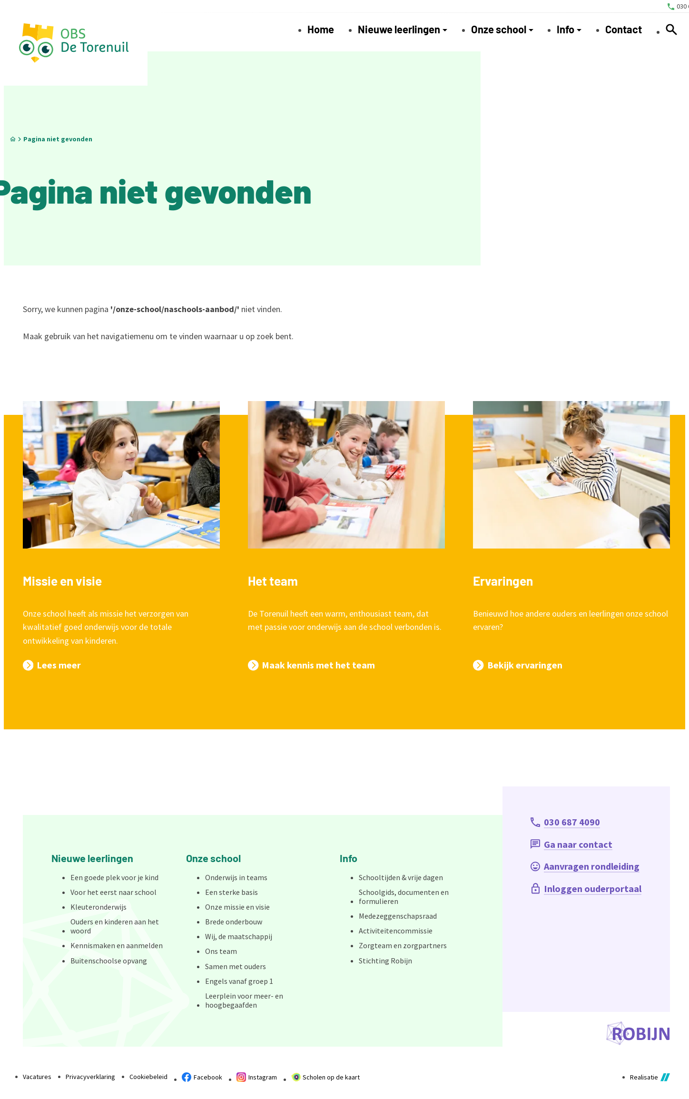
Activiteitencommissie (396, 930)
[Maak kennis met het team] (311, 665)
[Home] (13, 139)
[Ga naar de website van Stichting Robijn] (638, 1033)
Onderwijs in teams (236, 877)
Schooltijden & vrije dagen (401, 877)
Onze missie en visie (237, 907)
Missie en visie (62, 580)
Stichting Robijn (385, 960)
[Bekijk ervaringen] (517, 665)
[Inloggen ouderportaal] (586, 889)
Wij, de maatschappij (238, 936)
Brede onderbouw (233, 921)
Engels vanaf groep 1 (239, 981)
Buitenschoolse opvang (108, 960)
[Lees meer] (52, 665)
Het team (273, 580)
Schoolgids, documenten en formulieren (404, 896)
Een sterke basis (231, 892)
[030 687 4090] (565, 822)
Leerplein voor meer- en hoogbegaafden (244, 1000)
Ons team (221, 951)
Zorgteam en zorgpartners (403, 945)
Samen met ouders (235, 966)
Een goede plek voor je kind (114, 877)
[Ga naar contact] (571, 844)
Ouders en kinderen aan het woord (114, 926)
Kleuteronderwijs (98, 907)
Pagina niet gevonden (57, 139)
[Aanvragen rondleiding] (585, 866)
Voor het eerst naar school (113, 892)
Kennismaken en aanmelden (116, 945)
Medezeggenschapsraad (398, 916)
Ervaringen (503, 580)
